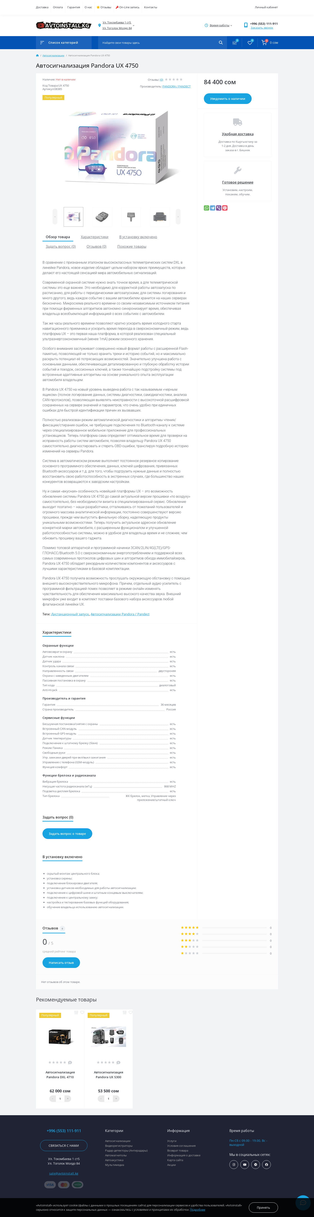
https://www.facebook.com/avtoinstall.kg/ (266, 1164)
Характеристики (94, 236)
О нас (88, 7)
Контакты (150, 7)
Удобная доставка (238, 134)
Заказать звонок (262, 27)
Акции (171, 1165)
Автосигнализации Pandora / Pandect (120, 614)
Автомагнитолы (116, 1155)
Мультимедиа (114, 1165)
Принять (263, 1207)
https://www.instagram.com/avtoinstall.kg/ (234, 1164)
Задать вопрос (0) (61, 246)
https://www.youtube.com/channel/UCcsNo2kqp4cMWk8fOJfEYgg (244, 1164)
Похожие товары (131, 246)
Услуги (171, 1141)
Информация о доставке (183, 1155)
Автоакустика (114, 1160)
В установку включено (138, 236)
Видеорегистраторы (119, 1146)
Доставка (42, 7)
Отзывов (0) (96, 246)
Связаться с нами (64, 1145)
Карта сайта (175, 1160)
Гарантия (73, 7)
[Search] (221, 42)
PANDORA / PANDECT (176, 86)
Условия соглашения (181, 1146)
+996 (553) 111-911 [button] (264, 24)
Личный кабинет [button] (266, 7)
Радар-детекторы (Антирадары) (126, 1150)
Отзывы (104, 7)
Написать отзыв (61, 963)
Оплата (58, 7)
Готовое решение (237, 182)
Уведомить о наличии (227, 99)
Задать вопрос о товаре (67, 834)
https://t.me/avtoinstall (255, 1164)
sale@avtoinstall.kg (63, 1173)
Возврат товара (177, 1150)
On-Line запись (128, 7)
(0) (161, 80)
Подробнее (197, 1210)
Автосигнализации (53, 55)
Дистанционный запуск (70, 614)
